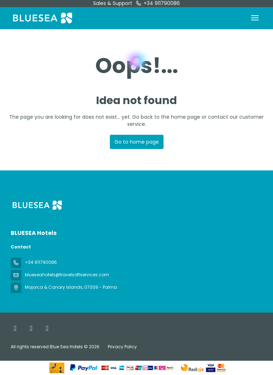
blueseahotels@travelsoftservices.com (67, 275)
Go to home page (136, 141)
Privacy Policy (122, 347)
